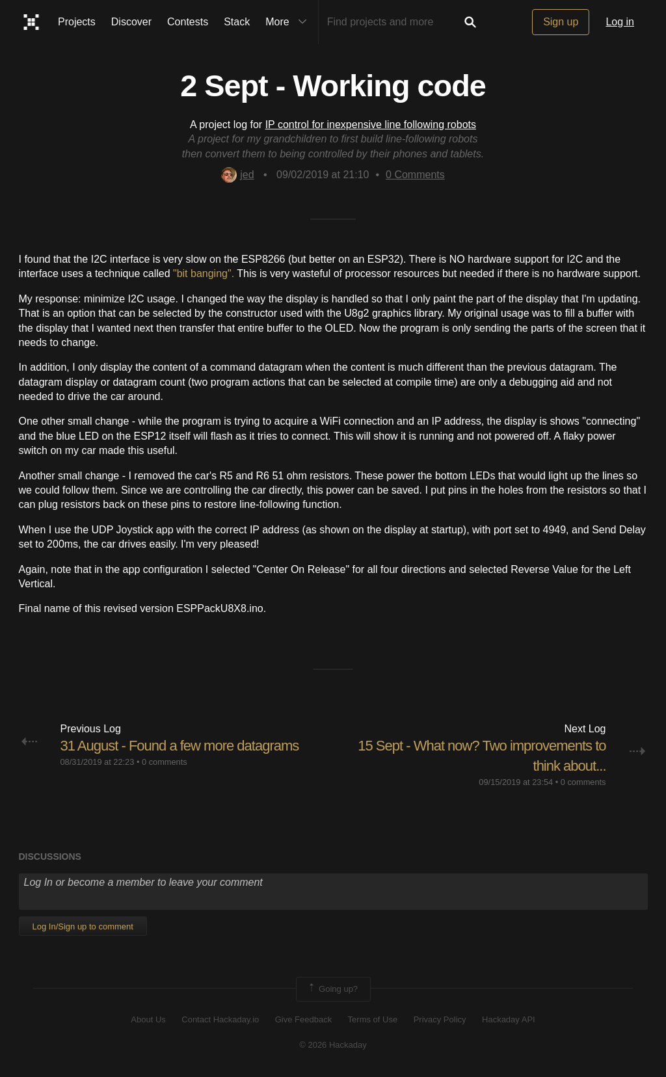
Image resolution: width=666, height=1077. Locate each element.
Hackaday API (508, 1019)
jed (237, 174)
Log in (620, 21)
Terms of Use (373, 1019)
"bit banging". (203, 273)
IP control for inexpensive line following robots (370, 124)
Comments (415, 174)
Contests (187, 21)
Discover (131, 21)
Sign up (560, 21)
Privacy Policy (440, 1019)
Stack (237, 21)
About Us (148, 1019)
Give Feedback (303, 1019)
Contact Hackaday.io (220, 1019)
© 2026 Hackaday (333, 1045)
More (288, 22)
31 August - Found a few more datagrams (179, 746)
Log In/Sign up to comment (83, 926)
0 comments (164, 762)
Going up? (332, 989)
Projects (77, 21)
